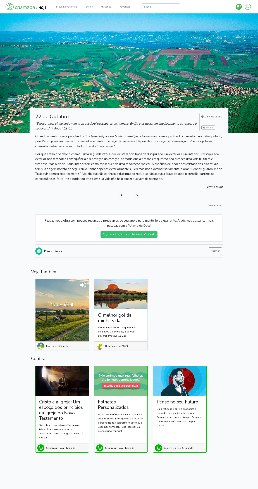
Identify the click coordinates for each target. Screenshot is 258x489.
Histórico (106, 6)
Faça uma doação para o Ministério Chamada (129, 234)
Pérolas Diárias (53, 251)
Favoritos (125, 6)
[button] (238, 6)
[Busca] (161, 6)
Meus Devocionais (66, 6)
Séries (89, 6)
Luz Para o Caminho (58, 346)
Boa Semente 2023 (116, 346)
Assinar (215, 250)
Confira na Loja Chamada (60, 448)
